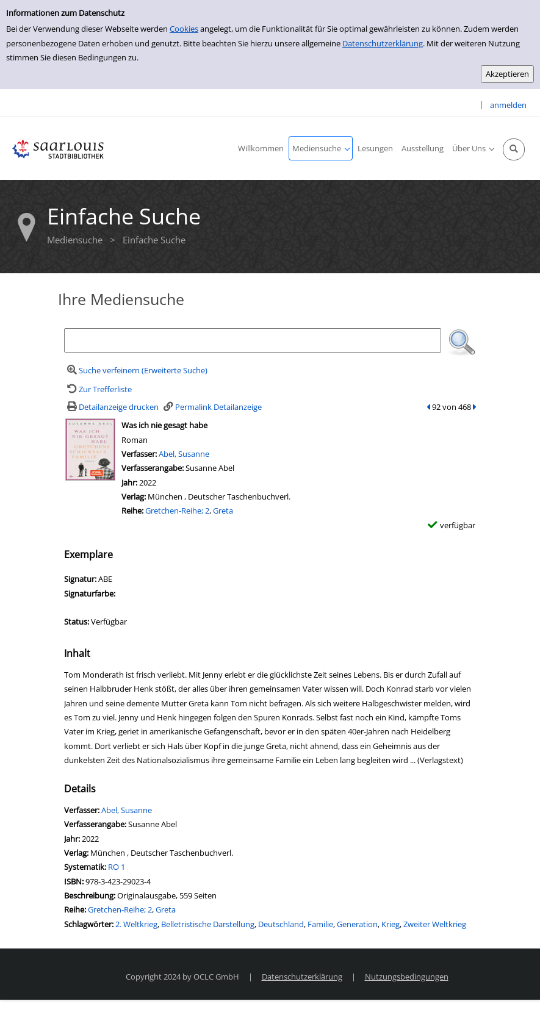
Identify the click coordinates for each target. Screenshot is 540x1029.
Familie (320, 924)
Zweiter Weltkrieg (434, 924)
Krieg (390, 924)
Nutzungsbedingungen (406, 976)
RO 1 (116, 866)
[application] (321, 148)
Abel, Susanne (184, 453)
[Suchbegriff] (252, 340)
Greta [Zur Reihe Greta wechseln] (223, 510)
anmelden (508, 104)
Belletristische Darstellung (207, 924)
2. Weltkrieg (136, 924)
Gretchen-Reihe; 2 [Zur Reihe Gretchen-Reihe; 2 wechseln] (177, 510)
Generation (357, 924)
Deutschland (281, 924)
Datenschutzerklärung (382, 43)
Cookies (184, 28)
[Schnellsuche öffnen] (514, 149)
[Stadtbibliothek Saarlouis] (58, 148)
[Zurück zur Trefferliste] (98, 389)
